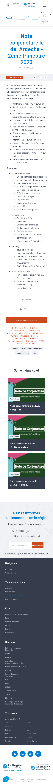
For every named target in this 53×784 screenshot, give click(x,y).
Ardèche (15, 349)
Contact (12, 779)
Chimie (8, 687)
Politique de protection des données (31, 780)
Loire (7, 734)
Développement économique (31, 349)
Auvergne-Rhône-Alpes (14, 719)
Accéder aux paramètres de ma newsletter (26, 553)
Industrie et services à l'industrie (13, 649)
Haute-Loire (31, 734)
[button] (5, 779)
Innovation (9, 618)
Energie (8, 657)
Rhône (29, 737)
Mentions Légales (26, 779)
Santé (7, 654)
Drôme (8, 730)
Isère (28, 730)
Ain (6, 723)
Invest (35, 353)
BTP (6, 680)
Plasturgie (9, 698)
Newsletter (22, 530)
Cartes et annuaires (13, 599)
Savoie (8, 741)
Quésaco (8, 569)
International (10, 633)
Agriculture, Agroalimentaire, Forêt (14, 662)
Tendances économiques (15, 595)
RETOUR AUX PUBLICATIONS (26, 320)
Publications (10, 592)
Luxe (7, 683)
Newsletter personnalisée (27, 536)
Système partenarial (13, 573)
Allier (28, 723)
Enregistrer (37, 545)
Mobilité (8, 670)
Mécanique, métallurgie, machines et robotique (14, 703)
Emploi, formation (22, 353)
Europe (8, 629)
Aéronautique (10, 691)
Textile (7, 694)
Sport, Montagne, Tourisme (11, 675)
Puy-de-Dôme (10, 737)
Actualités (9, 588)
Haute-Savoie (31, 741)
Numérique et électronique (15, 667)
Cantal (28, 726)
